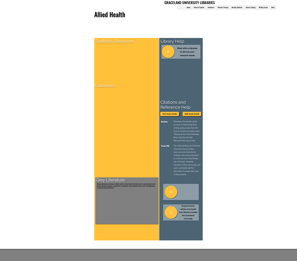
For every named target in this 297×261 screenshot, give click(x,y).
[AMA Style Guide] (192, 114)
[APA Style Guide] (169, 114)
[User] (168, 51)
